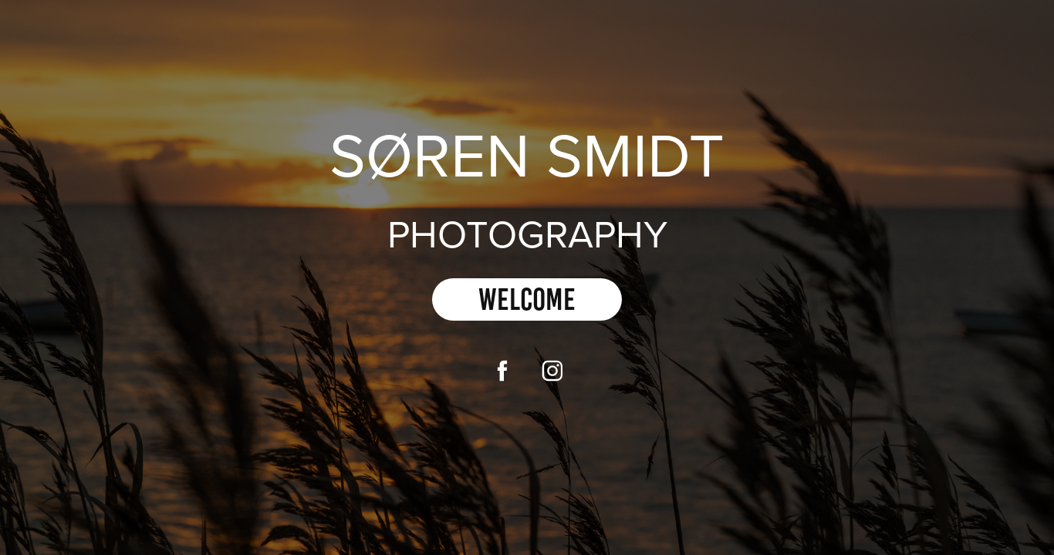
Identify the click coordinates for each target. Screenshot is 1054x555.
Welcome (527, 299)
